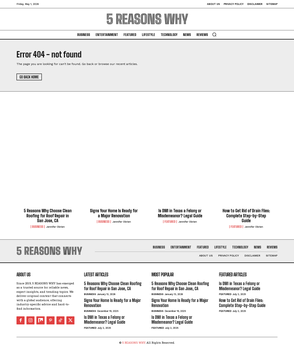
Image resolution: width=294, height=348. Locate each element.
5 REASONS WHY (133, 342)
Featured (170, 221)
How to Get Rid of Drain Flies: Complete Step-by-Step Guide (246, 215)
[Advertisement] (147, 133)
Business (37, 226)
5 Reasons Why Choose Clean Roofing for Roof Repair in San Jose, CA (48, 215)
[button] (214, 34)
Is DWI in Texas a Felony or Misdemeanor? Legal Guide (180, 213)
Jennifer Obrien (55, 226)
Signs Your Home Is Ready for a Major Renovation (114, 213)
